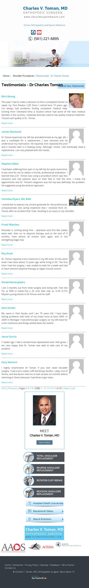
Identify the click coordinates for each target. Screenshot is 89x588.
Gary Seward (9, 362)
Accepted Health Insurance (47, 503)
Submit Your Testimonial (71, 85)
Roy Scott (7, 253)
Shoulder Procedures (23, 75)
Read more (7, 123)
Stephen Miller (10, 163)
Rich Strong (8, 96)
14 (51, 388)
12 (44, 388)
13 (48, 388)
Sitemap (44, 564)
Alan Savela (8, 307)
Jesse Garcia (9, 336)
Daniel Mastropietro (13, 282)
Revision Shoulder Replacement (44, 492)
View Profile (44, 442)
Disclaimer (18, 564)
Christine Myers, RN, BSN (16, 199)
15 (54, 388)
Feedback (55, 564)
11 (41, 388)
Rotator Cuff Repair (44, 481)
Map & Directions (42, 519)
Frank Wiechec (10, 224)
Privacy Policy (31, 564)
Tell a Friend (67, 564)
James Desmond (11, 131)
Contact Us (10, 567)
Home (6, 75)
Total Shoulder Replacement (42, 457)
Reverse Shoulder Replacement (43, 469)
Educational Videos (43, 511)
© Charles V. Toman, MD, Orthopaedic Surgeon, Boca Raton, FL (44, 571)
